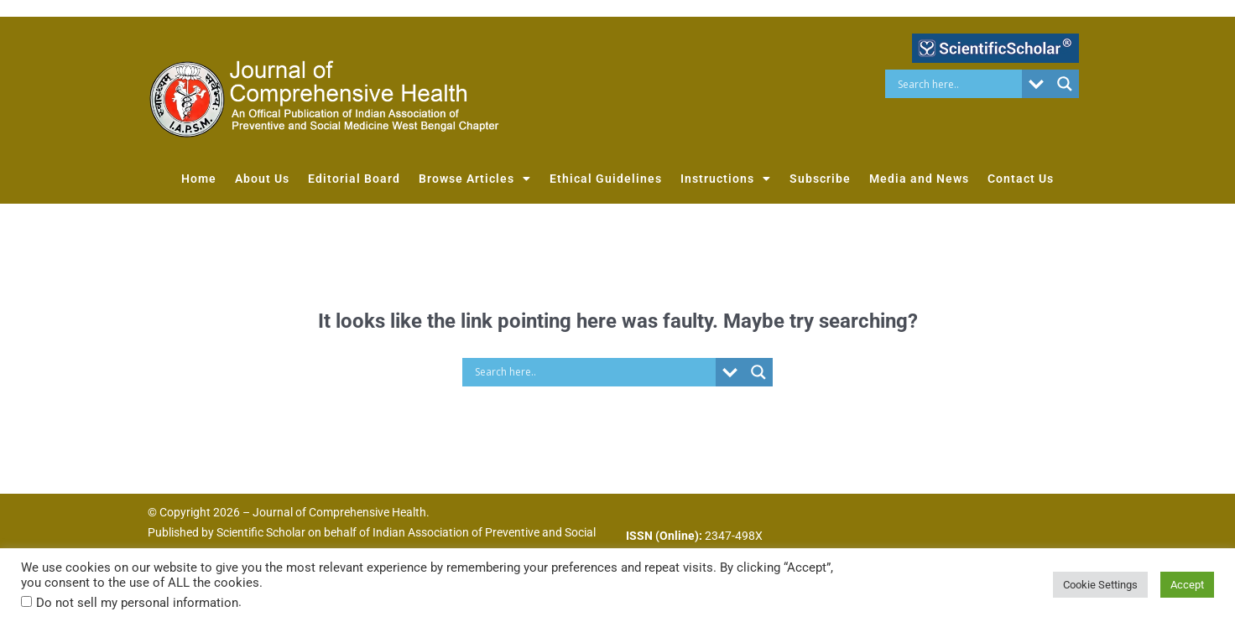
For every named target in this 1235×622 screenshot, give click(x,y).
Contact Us (1020, 178)
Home (198, 178)
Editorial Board (354, 178)
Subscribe (820, 178)
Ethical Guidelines (606, 178)
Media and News (919, 178)
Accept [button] (1187, 584)
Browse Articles (475, 178)
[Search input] (958, 84)
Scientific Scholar (260, 532)
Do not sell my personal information (137, 602)
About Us (262, 178)
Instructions (725, 178)
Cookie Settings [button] (1100, 584)
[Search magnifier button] (1064, 84)
